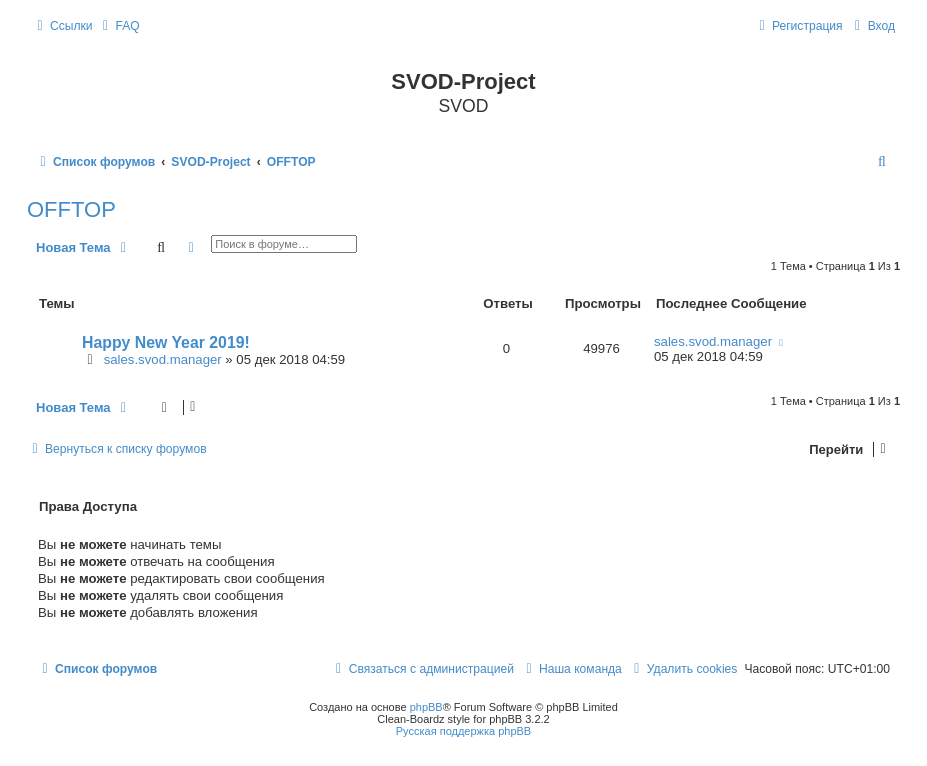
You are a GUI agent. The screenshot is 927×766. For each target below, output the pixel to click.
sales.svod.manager (163, 359)
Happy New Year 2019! (166, 342)
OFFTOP (71, 209)
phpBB (426, 707)
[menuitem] (119, 26)
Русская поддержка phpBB (463, 731)
